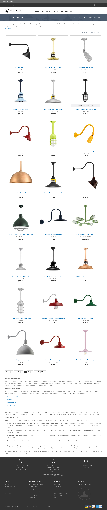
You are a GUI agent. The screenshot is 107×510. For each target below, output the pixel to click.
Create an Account (23, 5)
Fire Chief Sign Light (21, 67)
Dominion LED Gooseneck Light (53, 234)
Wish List (31, 493)
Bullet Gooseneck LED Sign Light (85, 151)
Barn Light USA (37, 506)
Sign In (14, 5)
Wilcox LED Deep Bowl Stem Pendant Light (21, 234)
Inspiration (68, 11)
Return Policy (33, 486)
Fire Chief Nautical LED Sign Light (21, 151)
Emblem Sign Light (85, 193)
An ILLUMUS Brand (8, 1)
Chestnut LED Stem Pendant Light (21, 276)
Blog (55, 497)
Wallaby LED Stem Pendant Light (53, 193)
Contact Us (32, 497)
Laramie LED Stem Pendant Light (53, 276)
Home (73, 17)
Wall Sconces (11, 399)
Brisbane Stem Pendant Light (53, 67)
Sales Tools (57, 491)
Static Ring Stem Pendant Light (53, 151)
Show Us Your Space (59, 489)
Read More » (8, 28)
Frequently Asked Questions (37, 484)
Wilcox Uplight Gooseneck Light (21, 360)
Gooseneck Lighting (12, 396)
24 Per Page (86, 33)
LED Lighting (46, 11)
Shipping (31, 489)
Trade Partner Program (35, 491)
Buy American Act (10, 486)
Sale (61, 11)
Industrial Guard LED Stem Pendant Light (85, 109)
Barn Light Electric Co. (18, 506)
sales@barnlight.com (86, 465)
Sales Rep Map (33, 495)
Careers (7, 489)
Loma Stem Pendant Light (20, 193)
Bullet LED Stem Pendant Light (85, 67)
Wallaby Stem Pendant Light (21, 109)
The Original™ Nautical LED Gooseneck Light (53, 318)
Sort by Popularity (96, 33)
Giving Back (8, 491)
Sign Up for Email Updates (85, 484)
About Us (7, 484)
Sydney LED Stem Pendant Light (85, 276)
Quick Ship (55, 11)
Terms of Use (46, 506)
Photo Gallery (57, 484)
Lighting (37, 11)
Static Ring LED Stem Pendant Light (21, 318)
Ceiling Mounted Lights (13, 409)
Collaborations (9, 493)
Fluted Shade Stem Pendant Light (85, 360)
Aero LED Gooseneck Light (85, 318)
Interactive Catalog (59, 495)
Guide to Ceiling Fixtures (60, 493)
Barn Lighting (87, 17)
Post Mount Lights (12, 402)
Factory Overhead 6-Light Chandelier (85, 234)
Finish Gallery (57, 486)
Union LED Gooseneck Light (53, 360)
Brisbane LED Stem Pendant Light (53, 109)
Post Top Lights (11, 406)
